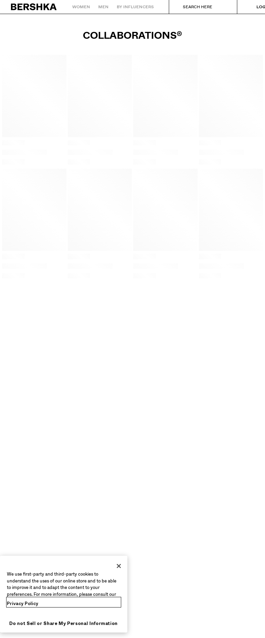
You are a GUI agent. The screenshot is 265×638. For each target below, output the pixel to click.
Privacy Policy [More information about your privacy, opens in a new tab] (22, 603)
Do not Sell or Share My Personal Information (63, 623)
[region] (63, 594)
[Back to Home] (34, 7)
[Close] (118, 566)
